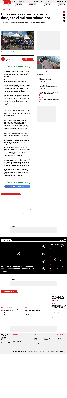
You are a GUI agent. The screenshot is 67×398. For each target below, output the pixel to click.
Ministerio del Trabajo (43, 90)
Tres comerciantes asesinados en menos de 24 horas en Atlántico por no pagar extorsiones (18, 268)
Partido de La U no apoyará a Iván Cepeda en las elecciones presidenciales (11, 309)
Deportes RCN (24, 1)
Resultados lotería (42, 97)
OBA (22, 344)
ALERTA (35, 342)
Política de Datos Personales (32, 351)
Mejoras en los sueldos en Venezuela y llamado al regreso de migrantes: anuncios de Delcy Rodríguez (59, 306)
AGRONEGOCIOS (46, 339)
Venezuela (54, 303)
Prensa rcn (15, 344)
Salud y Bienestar (29, 1)
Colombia (14, 1)
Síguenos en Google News (17, 186)
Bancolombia (39, 70)
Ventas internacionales (25, 342)
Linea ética (24, 343)
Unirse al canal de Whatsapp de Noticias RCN (17, 66)
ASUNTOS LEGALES (47, 338)
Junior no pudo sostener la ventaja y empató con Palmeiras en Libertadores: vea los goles (33, 211)
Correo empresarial (16, 343)
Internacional (19, 1)
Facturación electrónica (24, 337)
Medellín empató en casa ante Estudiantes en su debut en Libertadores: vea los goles (10, 211)
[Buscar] (65, 1)
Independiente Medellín (5, 209)
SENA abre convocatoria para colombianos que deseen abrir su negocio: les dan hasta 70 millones (49, 79)
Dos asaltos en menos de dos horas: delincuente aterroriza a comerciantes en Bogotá (58, 252)
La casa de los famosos (29, 307)
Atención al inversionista (15, 346)
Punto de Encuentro (49, 1)
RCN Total (36, 338)
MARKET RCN (58, 340)
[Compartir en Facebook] (64, 15)
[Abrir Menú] (2, 1)
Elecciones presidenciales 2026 (6, 307)
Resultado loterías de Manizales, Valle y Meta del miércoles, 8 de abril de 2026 (49, 99)
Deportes (6, 9)
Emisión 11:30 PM (61, 5)
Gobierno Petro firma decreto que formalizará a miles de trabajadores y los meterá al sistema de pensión (48, 93)
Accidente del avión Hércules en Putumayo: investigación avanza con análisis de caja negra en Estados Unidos (48, 86)
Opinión (45, 1)
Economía (36, 1)
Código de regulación (17, 341)
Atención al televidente (15, 339)
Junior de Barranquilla (28, 209)
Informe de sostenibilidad (24, 339)
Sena (40, 77)
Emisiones (4, 4)
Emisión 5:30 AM (18, 5)
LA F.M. (35, 340)
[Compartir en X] (64, 18)
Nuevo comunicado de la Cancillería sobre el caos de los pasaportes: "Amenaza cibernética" (57, 267)
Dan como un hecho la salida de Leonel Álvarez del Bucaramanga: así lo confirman (55, 211)
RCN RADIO (35, 339)
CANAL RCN (60, 1)
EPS (52, 294)
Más (62, 240)
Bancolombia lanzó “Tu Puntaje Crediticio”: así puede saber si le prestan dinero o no (47, 72)
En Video (6, 240)
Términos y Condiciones (50, 351)
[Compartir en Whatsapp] (64, 21)
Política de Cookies (41, 351)
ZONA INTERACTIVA (59, 338)
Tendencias (41, 1)
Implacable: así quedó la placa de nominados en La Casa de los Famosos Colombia (35, 309)
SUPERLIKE (57, 339)
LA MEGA (35, 344)
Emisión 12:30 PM (32, 5)
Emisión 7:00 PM (47, 5)
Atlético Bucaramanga (50, 209)
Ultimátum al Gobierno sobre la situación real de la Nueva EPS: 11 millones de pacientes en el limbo (57, 245)
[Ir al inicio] (7, 2)
